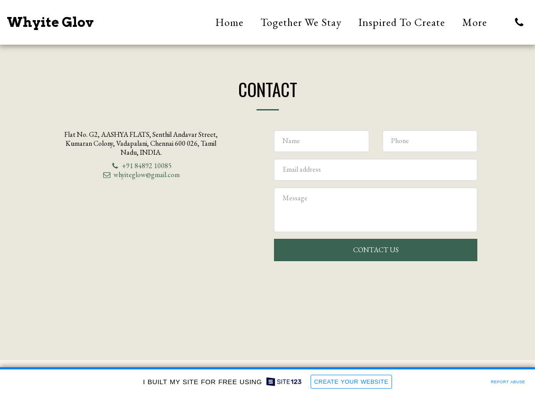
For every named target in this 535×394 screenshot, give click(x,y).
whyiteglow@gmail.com (141, 174)
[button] (519, 22)
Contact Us (376, 249)
